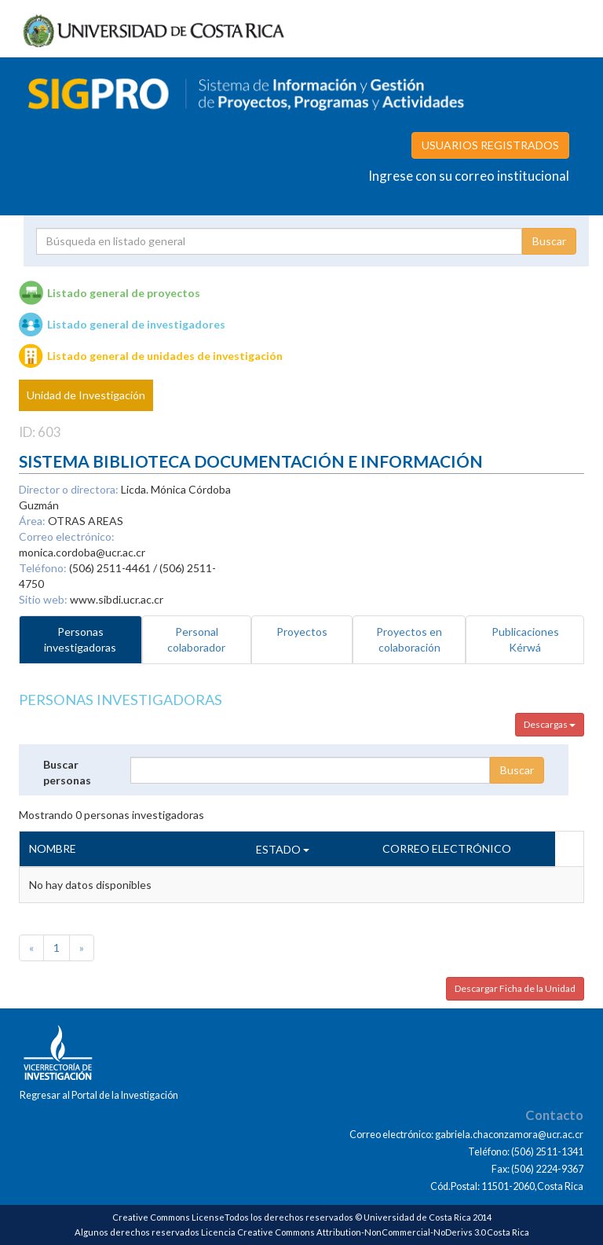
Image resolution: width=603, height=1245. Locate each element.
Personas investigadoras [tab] (80, 639)
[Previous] (31, 948)
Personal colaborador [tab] (196, 639)
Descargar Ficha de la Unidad (515, 988)
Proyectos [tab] (301, 631)
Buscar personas (67, 772)
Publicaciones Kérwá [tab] (525, 639)
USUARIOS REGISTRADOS (490, 145)
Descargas (550, 724)
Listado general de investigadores (136, 324)
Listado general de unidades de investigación (165, 355)
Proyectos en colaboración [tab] (409, 639)
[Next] (81, 948)
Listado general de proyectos (123, 292)
